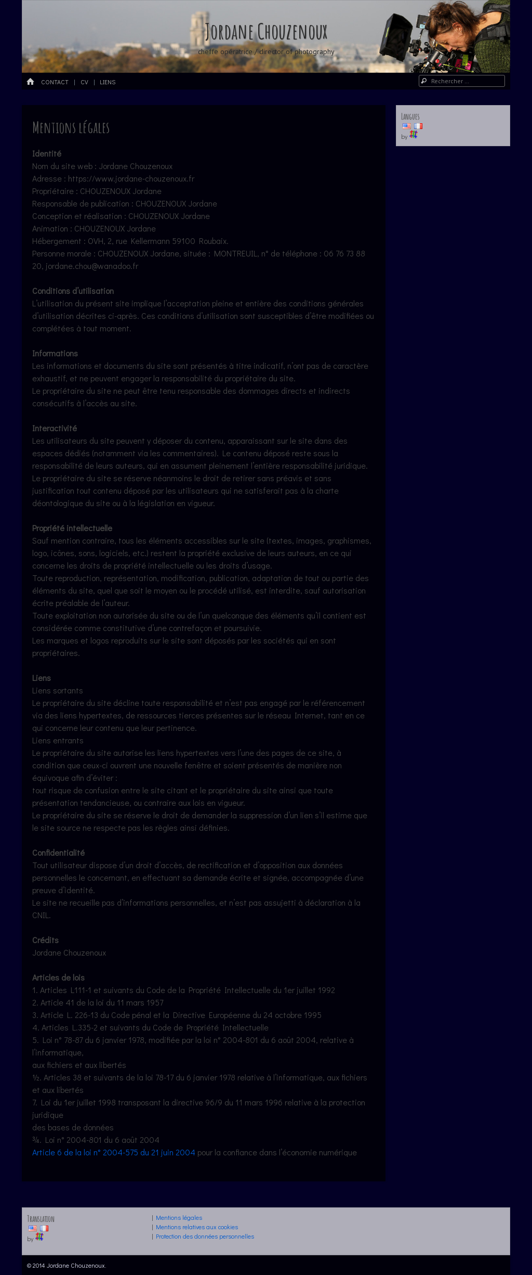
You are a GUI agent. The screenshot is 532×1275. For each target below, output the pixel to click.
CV (84, 82)
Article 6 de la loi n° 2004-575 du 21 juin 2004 (113, 1152)
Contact (55, 82)
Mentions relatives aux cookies (197, 1226)
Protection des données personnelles (205, 1236)
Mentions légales (179, 1217)
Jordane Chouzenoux (266, 31)
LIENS (107, 82)
